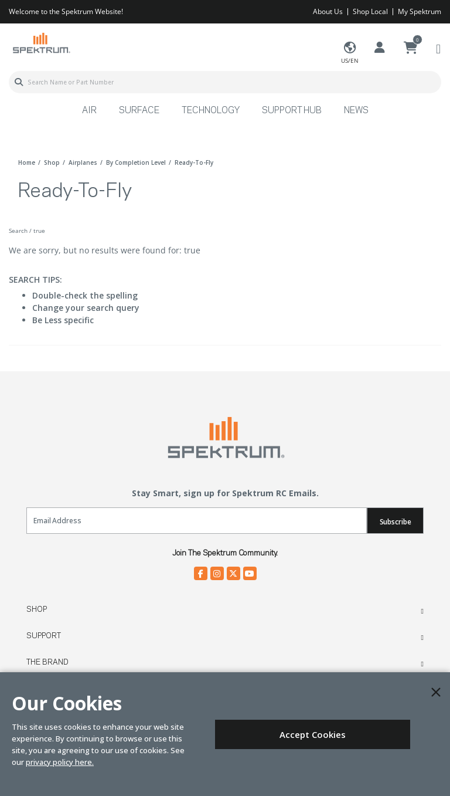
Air (89, 111)
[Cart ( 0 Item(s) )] (411, 48)
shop (52, 162)
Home (26, 162)
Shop (36, 609)
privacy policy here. (60, 762)
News (356, 111)
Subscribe (395, 522)
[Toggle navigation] (438, 48)
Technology (211, 111)
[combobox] (225, 82)
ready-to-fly (194, 162)
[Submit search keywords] (19, 82)
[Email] (196, 520)
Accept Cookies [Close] (312, 734)
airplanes (83, 162)
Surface (139, 111)
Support (43, 635)
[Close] (436, 692)
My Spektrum (419, 11)
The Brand (47, 662)
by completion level (136, 162)
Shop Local (370, 11)
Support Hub (292, 111)
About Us (328, 11)
